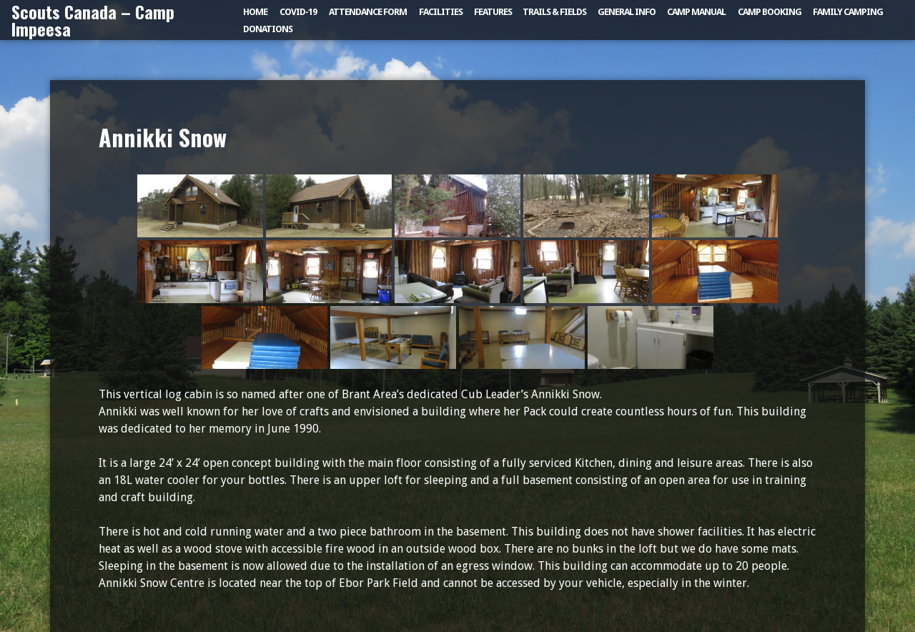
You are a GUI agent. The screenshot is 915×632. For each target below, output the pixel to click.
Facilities (441, 11)
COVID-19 (298, 11)
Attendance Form (368, 11)
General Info (627, 11)
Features (493, 11)
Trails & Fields (554, 11)
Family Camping (848, 11)
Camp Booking (769, 11)
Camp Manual (696, 11)
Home (255, 11)
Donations (267, 29)
